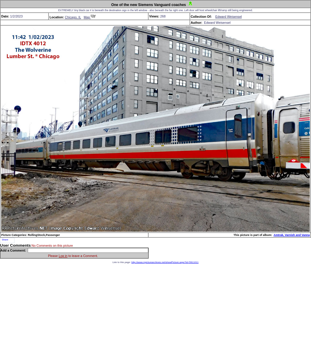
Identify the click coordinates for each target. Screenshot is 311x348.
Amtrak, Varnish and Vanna (292, 235)
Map (90, 17)
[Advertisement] (155, 306)
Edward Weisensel (228, 16)
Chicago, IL (73, 17)
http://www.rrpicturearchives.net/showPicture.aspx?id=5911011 (165, 262)
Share (5, 239)
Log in (63, 256)
